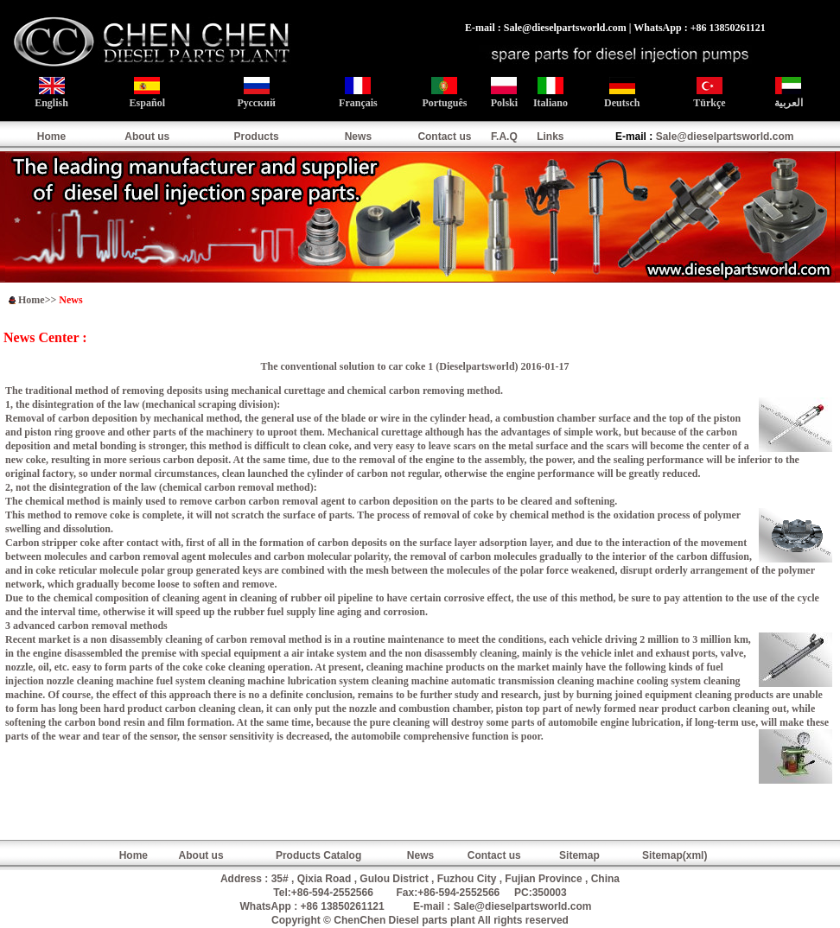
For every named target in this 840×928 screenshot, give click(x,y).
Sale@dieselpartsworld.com (725, 136)
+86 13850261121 (343, 906)
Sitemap (579, 855)
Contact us (444, 136)
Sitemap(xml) (674, 855)
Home (51, 136)
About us (146, 136)
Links (550, 136)
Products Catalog (318, 855)
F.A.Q (504, 136)
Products (256, 136)
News (358, 136)
